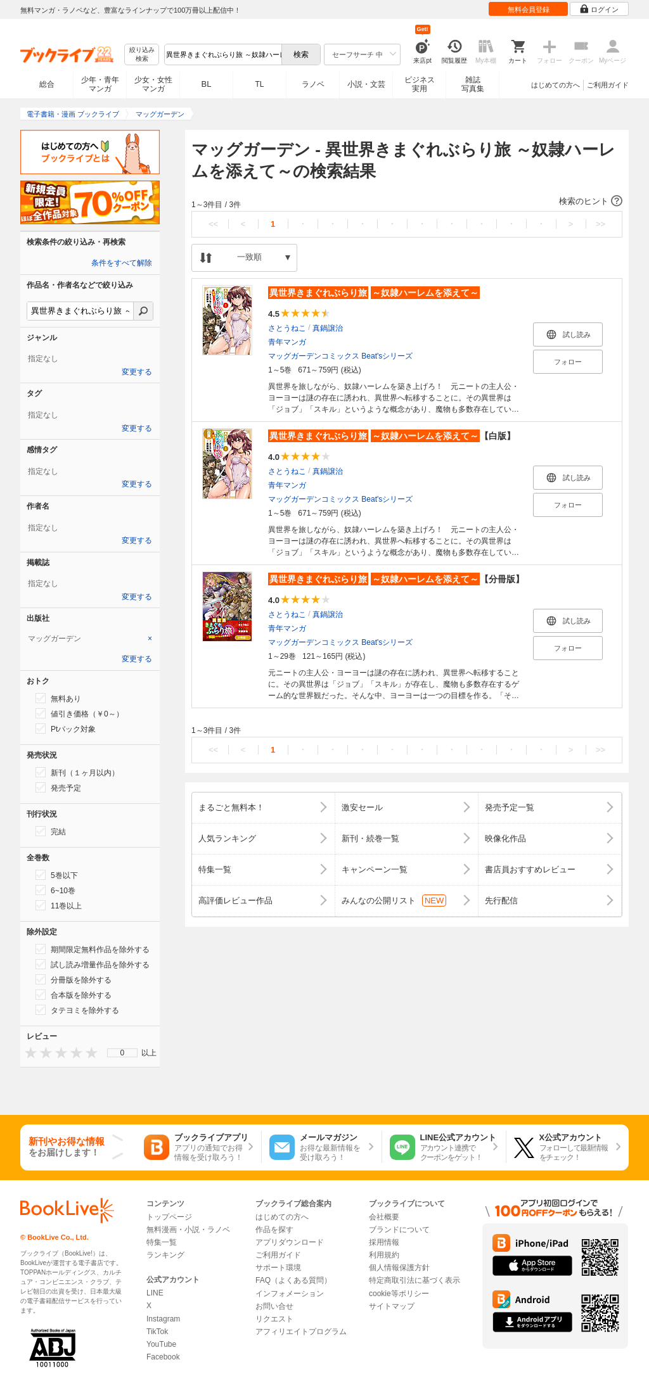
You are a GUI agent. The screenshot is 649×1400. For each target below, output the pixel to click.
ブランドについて (399, 1229)
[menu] (122, 1052)
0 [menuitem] (122, 1052)
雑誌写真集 (472, 84)
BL (207, 84)
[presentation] (28, 1053)
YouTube (161, 1344)
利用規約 (384, 1254)
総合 (47, 84)
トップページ (169, 1216)
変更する (137, 371)
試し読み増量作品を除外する (92, 964)
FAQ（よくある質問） (293, 1280)
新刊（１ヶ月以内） (77, 772)
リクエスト (274, 1318)
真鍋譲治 (327, 328)
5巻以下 (56, 875)
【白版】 (391, 436)
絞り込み (142, 54)
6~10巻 (55, 890)
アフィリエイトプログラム (301, 1331)
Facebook (163, 1356)
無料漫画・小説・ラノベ (188, 1229)
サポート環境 (278, 1267)
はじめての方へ (555, 85)
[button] (406, 201)
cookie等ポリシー (399, 1293)
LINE (155, 1293)
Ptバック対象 (65, 728)
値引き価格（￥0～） (79, 713)
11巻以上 (58, 905)
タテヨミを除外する (77, 1010)
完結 (50, 831)
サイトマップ (391, 1306)
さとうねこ (287, 328)
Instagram (163, 1318)
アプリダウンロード (289, 1242)
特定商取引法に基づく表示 (414, 1280)
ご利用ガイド (608, 85)
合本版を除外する (73, 995)
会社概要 (384, 1216)
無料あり (58, 698)
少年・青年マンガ (100, 84)
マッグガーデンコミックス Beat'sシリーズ (340, 356)
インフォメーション (289, 1293)
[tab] (90, 638)
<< (213, 224)
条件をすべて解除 (121, 262)
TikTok (157, 1331)
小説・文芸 (366, 84)
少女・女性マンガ (153, 84)
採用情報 (384, 1242)
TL (259, 84)
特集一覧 (161, 1242)
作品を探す (274, 1229)
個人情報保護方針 (399, 1267)
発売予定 (58, 787)
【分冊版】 (396, 579)
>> (600, 224)
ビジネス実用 (419, 84)
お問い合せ (274, 1306)
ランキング (165, 1254)
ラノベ (313, 84)
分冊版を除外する (73, 979)
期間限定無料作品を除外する (92, 949)
